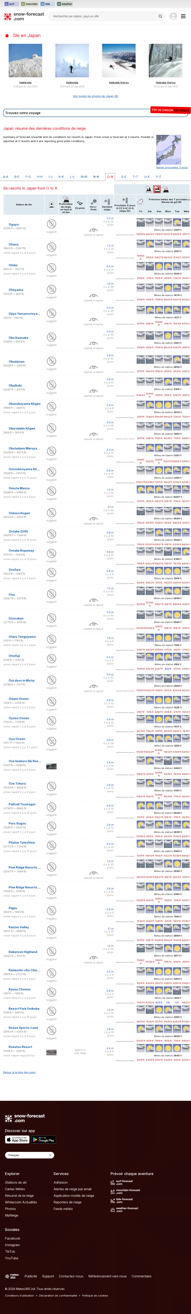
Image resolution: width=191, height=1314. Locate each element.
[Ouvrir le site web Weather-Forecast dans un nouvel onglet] (65, 4)
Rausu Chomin (19, 989)
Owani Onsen (19, 698)
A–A (5, 176)
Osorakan (16, 618)
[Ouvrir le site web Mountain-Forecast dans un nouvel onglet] (29, 4)
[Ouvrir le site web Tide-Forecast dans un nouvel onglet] (47, 4)
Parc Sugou (17, 823)
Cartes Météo (15, 1189)
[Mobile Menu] (183, 16)
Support (48, 1276)
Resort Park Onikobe (24, 1008)
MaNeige (11, 1215)
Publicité (30, 1276)
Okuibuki (15, 385)
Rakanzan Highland (23, 952)
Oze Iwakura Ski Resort (26, 761)
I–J (50, 176)
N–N (96, 176)
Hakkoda (25, 82)
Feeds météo (63, 1209)
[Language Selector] (29, 1155)
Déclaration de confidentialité (58, 1295)
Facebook (12, 1238)
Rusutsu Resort (20, 1047)
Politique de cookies (95, 1295)
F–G (28, 176)
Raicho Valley (19, 927)
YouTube (11, 1258)
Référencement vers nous (107, 1276)
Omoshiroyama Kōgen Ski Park (32, 469)
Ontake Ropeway (21, 550)
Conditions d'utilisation (19, 1295)
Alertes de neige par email (72, 1189)
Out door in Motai (22, 680)
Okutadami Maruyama (25, 448)
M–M (84, 176)
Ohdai (13, 265)
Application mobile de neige (74, 1196)
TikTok (10, 1251)
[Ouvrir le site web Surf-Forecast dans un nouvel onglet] (11, 4)
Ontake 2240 (18, 531)
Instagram (12, 1245)
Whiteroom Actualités (21, 1202)
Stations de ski (16, 1182)
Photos (10, 1209)
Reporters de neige (68, 1202)
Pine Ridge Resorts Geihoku (29, 867)
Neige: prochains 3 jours (172, 167)
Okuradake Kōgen (22, 428)
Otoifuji (14, 656)
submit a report (93, 234)
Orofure (15, 569)
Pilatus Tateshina (22, 842)
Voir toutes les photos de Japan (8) (95, 96)
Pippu (13, 908)
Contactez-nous (71, 1276)
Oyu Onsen (17, 739)
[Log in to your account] (173, 16)
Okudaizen (16, 361)
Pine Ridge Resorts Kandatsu (30, 887)
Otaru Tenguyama (22, 636)
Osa (12, 594)
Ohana (14, 244)
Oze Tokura (17, 783)
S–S (123, 176)
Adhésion (61, 1182)
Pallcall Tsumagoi (22, 804)
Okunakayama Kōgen (25, 403)
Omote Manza (19, 488)
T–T (135, 176)
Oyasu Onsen (19, 718)
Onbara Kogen (19, 513)
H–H (40, 176)
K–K (61, 176)
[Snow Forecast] (24, 16)
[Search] (160, 16)
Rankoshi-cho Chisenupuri (29, 970)
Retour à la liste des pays (19, 1072)
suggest (51, 231)
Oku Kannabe (18, 337)
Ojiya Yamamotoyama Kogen (30, 313)
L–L (72, 176)
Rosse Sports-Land (23, 1027)
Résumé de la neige (19, 1196)
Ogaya (14, 224)
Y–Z (158, 176)
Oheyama (16, 290)
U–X (147, 176)
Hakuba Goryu (119, 82)
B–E (16, 176)
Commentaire (141, 1276)
